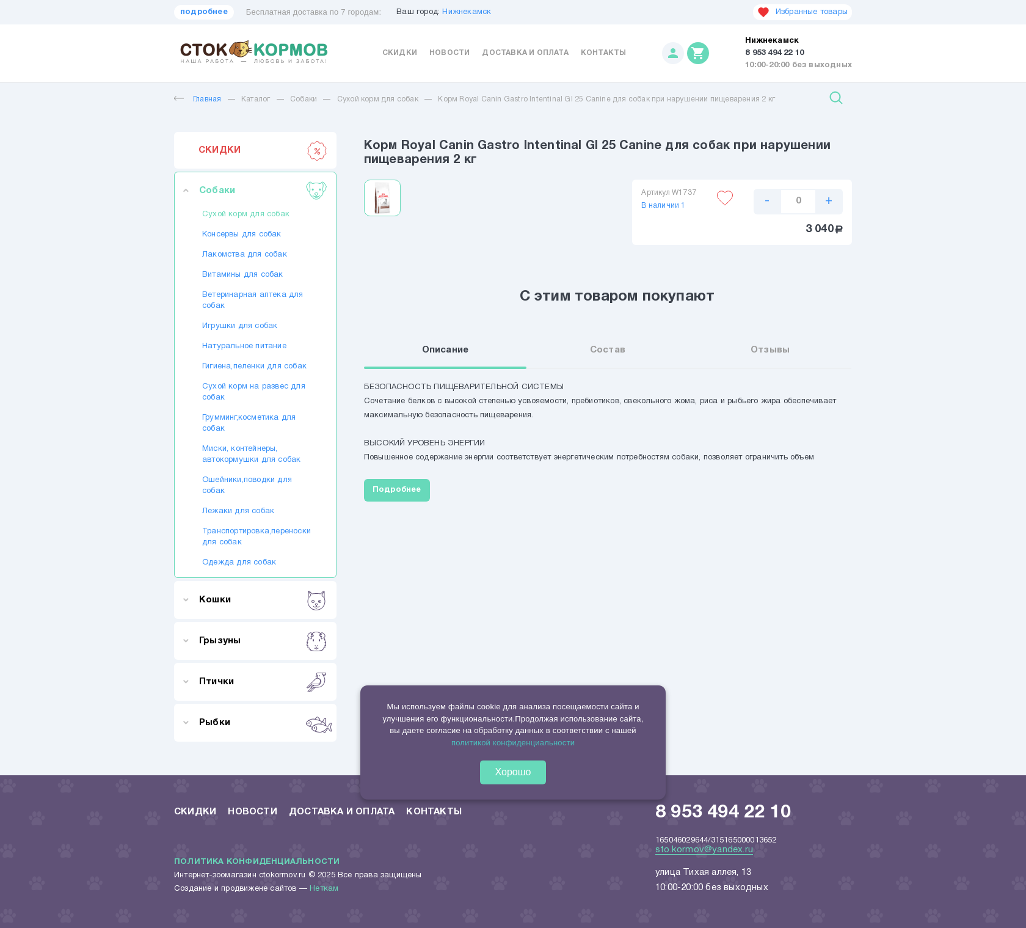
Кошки (263, 600)
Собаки (303, 99)
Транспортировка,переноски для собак (255, 537)
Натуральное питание (244, 346)
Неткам (324, 889)
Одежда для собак (239, 562)
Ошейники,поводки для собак (247, 486)
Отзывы (770, 350)
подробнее (204, 12)
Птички (263, 681)
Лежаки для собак (238, 511)
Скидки (399, 52)
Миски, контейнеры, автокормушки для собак (251, 454)
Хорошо (513, 772)
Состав (607, 350)
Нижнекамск (466, 12)
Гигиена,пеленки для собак (254, 366)
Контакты (604, 52)
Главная (197, 99)
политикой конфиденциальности (513, 742)
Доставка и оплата (525, 52)
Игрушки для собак (239, 326)
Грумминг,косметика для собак (249, 423)
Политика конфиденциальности (257, 862)
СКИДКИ (262, 150)
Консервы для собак (242, 234)
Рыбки (263, 722)
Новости (449, 52)
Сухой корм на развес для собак (253, 392)
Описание (445, 350)
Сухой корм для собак (377, 99)
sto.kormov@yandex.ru (704, 850)
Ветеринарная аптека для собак (253, 300)
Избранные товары (802, 12)
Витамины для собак (242, 275)
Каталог (255, 99)
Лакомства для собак (244, 254)
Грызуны (263, 640)
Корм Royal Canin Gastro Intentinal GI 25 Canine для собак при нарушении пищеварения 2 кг (606, 99)
